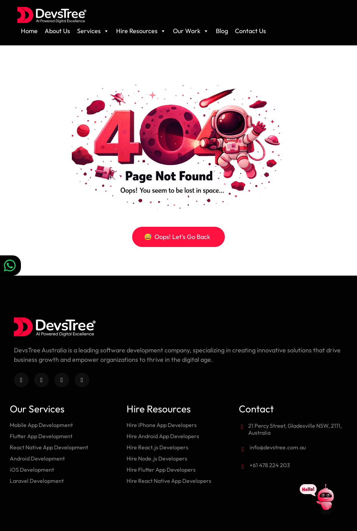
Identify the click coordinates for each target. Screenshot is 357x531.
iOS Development (32, 469)
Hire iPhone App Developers (162, 425)
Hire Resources (141, 31)
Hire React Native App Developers (169, 481)
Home (29, 31)
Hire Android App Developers (163, 436)
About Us (57, 31)
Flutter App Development (41, 436)
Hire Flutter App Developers (161, 469)
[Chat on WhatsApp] (10, 265)
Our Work (191, 31)
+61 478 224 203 (270, 465)
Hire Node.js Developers (157, 458)
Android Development (37, 458)
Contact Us (250, 31)
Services (93, 31)
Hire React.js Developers (157, 447)
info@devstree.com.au (278, 447)
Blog (222, 31)
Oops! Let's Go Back (177, 237)
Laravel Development (37, 481)
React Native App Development (49, 447)
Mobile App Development (41, 425)
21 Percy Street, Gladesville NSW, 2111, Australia (295, 429)
